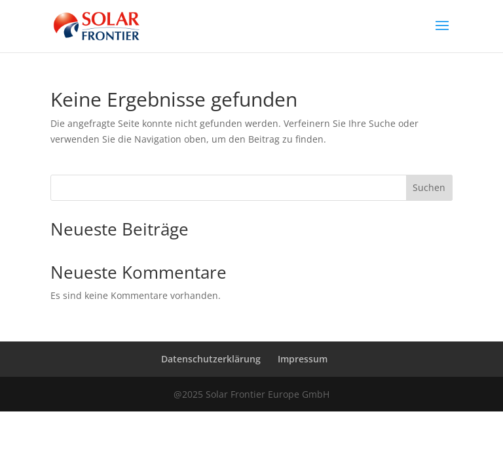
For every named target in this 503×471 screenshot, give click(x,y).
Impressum (302, 359)
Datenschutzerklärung (211, 359)
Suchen (429, 187)
